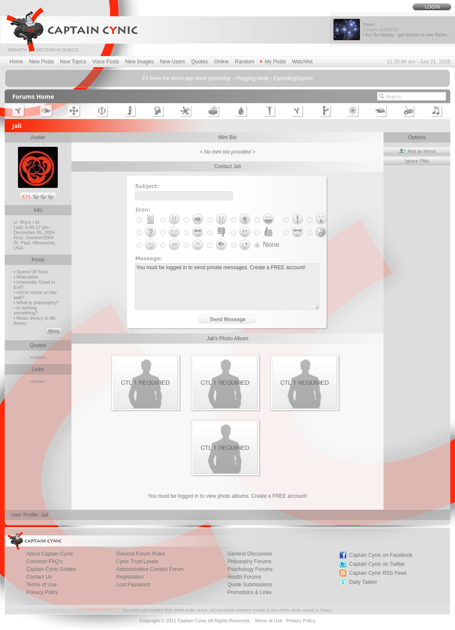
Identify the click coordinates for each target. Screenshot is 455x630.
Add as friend (417, 151)
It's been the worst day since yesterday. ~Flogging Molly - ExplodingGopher (227, 78)
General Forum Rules (141, 554)
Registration (130, 577)
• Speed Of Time (31, 271)
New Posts (41, 62)
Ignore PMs (417, 160)
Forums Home (33, 96)
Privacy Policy (43, 592)
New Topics (73, 62)
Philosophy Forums (249, 562)
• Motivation (26, 276)
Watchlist (302, 62)
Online (221, 62)
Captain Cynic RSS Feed (377, 573)
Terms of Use (42, 585)
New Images (139, 62)
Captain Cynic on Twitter (377, 564)
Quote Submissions (249, 585)
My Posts (272, 62)
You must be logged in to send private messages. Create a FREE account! (227, 286)
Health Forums (244, 577)
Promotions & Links (249, 592)
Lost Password (133, 585)
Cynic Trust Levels (137, 562)
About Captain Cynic (50, 554)
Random (244, 62)
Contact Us (39, 577)
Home (16, 62)
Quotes (199, 62)
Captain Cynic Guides (51, 569)
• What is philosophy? (36, 302)
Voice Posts (105, 62)
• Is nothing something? (26, 310)
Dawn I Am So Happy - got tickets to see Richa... (407, 29)
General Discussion (249, 554)
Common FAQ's (44, 562)
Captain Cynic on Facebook (380, 555)
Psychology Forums (249, 569)
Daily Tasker (363, 582)
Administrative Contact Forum (150, 569)
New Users (172, 62)
